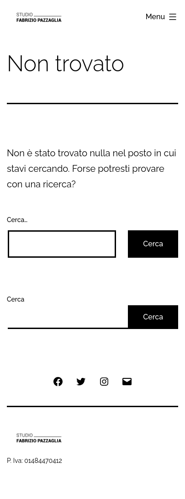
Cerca (15, 299)
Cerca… (17, 219)
